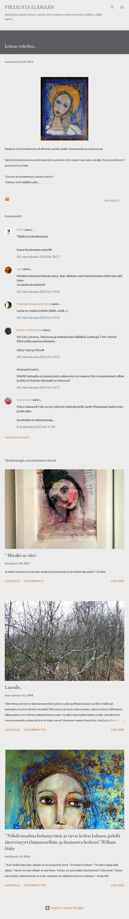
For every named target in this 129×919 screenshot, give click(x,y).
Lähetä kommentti (17, 437)
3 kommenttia (35, 885)
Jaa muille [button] (111, 200)
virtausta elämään (29, 7)
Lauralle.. (13, 687)
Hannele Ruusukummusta (34, 304)
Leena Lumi (24, 399)
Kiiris (20, 229)
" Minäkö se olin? (21, 555)
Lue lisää (117, 581)
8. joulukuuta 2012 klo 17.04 (36, 426)
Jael (19, 269)
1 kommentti (34, 581)
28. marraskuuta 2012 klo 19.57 (38, 387)
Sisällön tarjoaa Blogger (64, 908)
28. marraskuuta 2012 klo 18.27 (38, 256)
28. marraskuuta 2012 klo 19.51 (38, 317)
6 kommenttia (35, 729)
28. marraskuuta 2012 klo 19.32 (38, 291)
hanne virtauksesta (29, 330)
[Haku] (112, 7)
